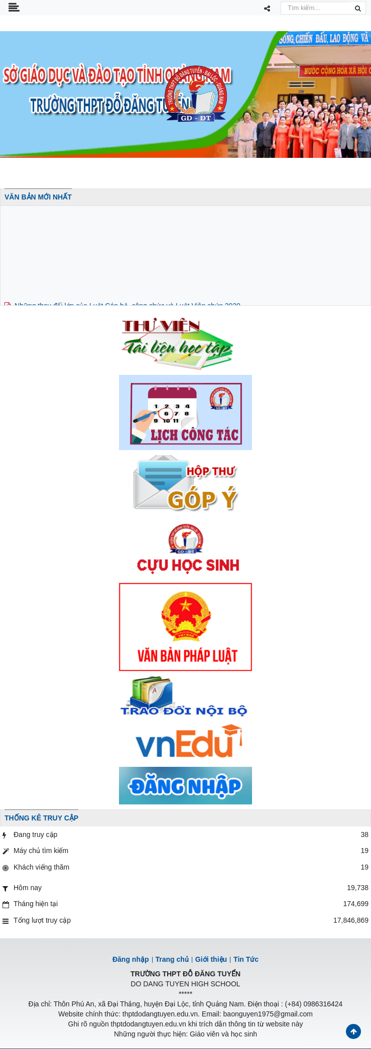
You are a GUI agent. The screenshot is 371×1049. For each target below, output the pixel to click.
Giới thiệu (211, 959)
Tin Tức (246, 959)
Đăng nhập (130, 959)
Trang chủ (172, 959)
